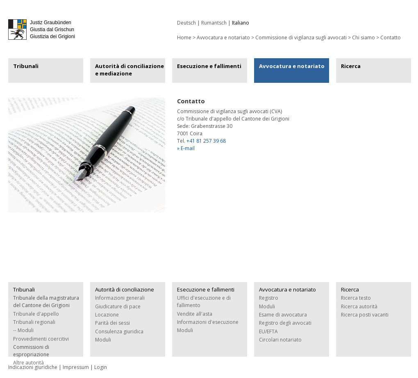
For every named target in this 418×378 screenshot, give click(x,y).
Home (184, 37)
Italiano (240, 22)
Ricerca (351, 66)
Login (100, 367)
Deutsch (186, 22)
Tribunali (26, 66)
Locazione (107, 314)
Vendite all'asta (194, 313)
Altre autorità (28, 362)
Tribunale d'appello (36, 313)
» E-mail (186, 148)
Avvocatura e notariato (223, 37)
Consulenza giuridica (119, 331)
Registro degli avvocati (285, 322)
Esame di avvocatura (283, 314)
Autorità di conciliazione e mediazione (129, 69)
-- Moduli (23, 330)
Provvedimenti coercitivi (41, 338)
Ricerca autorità (359, 306)
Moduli (103, 339)
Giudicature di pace (118, 306)
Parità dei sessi (112, 322)
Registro (268, 297)
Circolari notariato (280, 339)
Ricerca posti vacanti (364, 314)
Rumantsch (214, 22)
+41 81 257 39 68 (206, 140)
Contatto (390, 37)
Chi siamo (363, 37)
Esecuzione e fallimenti (209, 66)
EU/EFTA (268, 331)
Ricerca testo (356, 297)
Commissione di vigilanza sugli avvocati (301, 37)
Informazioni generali (120, 297)
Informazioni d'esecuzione (208, 322)
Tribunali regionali (34, 322)
